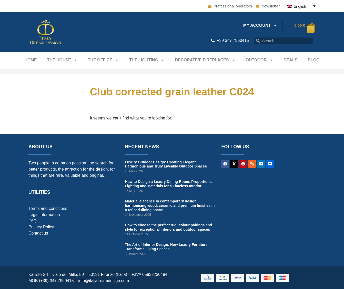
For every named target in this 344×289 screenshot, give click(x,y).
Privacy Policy (41, 227)
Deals (290, 60)
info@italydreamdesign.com (103, 280)
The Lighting (147, 60)
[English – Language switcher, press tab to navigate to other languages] (301, 6)
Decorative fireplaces (205, 60)
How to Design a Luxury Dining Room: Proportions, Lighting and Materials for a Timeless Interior (169, 184)
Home (30, 60)
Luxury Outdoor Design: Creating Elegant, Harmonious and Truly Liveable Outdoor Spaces (166, 164)
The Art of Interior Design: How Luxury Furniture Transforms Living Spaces (166, 247)
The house (62, 60)
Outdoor (259, 60)
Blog (313, 60)
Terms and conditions (47, 208)
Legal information (44, 214)
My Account (260, 25)
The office (103, 60)
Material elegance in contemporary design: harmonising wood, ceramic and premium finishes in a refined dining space (170, 205)
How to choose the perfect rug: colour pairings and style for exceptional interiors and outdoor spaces (168, 227)
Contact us (38, 233)
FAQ (32, 221)
